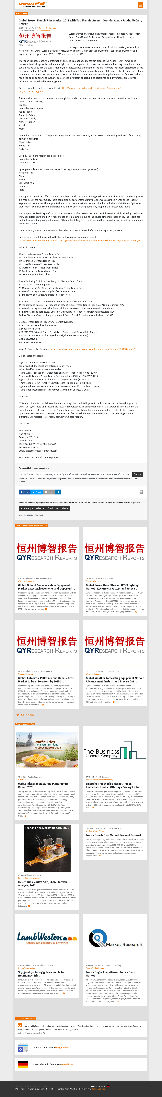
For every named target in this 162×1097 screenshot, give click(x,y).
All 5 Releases (24, 714)
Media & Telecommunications (40, 578)
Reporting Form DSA (82, 1089)
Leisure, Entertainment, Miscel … (41, 965)
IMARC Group (23, 780)
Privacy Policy (33, 1089)
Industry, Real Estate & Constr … (41, 671)
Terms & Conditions (48, 1089)
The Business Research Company (99, 780)
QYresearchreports (42, 31)
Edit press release (58, 508)
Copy (137, 474)
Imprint (23, 1089)
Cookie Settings (98, 1089)
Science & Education (47, 28)
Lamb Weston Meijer (26, 968)
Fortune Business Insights (29, 878)
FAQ (16, 1089)
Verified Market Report (95, 831)
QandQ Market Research (96, 968)
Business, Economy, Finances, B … (109, 828)
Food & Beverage (35, 777)
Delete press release (32, 508)
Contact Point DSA (65, 1089)
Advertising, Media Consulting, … (109, 965)
